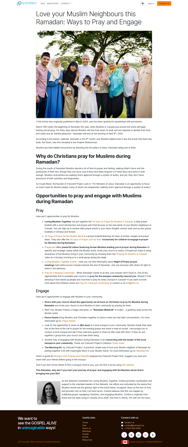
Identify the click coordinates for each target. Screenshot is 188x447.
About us (86, 428)
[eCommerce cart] (142, 3)
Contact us (129, 422)
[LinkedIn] (138, 435)
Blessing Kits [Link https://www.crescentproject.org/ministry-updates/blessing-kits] (142, 351)
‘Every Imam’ (118, 343)
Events (85, 437)
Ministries (86, 431)
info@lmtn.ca (132, 283)
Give (84, 425)
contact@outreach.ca (134, 425)
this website (128, 365)
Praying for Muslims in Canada (132, 254)
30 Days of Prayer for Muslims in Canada (112, 221)
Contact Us (164, 3)
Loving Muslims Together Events (61, 261)
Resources (87, 440)
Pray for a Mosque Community (59, 273)
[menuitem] (43, 3)
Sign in (151, 3)
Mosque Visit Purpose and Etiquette (71, 356)
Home (85, 422)
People (85, 434)
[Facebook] (124, 435)
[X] (131, 435)
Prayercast (50, 247)
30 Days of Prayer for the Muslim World (64, 236)
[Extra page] (153, 435)
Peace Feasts (69, 321)
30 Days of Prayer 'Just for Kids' (86, 239)
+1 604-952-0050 (132, 428)
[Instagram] (145, 435)
